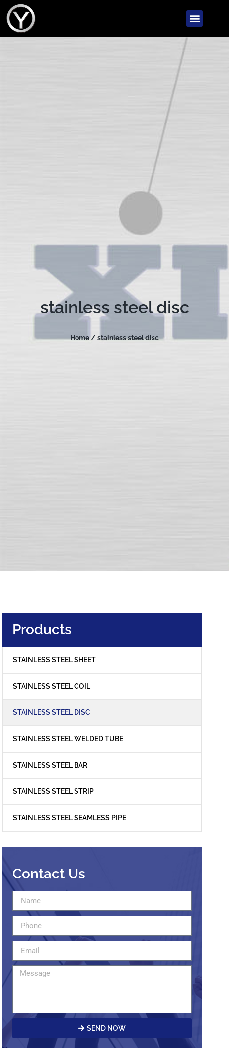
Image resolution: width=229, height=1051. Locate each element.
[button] (194, 18)
